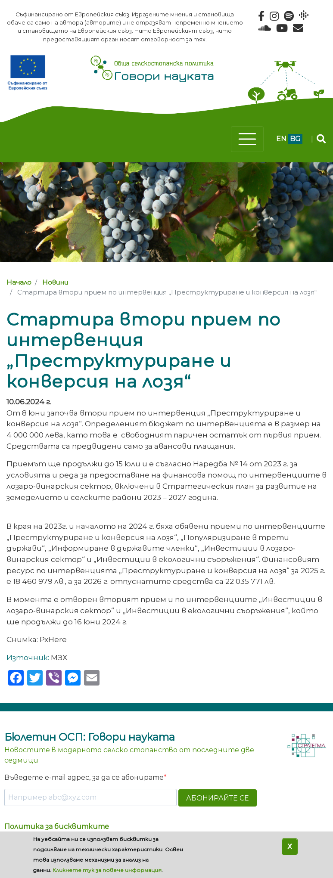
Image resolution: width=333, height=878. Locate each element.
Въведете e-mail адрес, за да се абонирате (84, 777)
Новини (55, 282)
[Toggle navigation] (247, 139)
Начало (18, 282)
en (281, 139)
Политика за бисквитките (56, 826)
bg (295, 139)
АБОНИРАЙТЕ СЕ (217, 798)
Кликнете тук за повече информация (107, 870)
